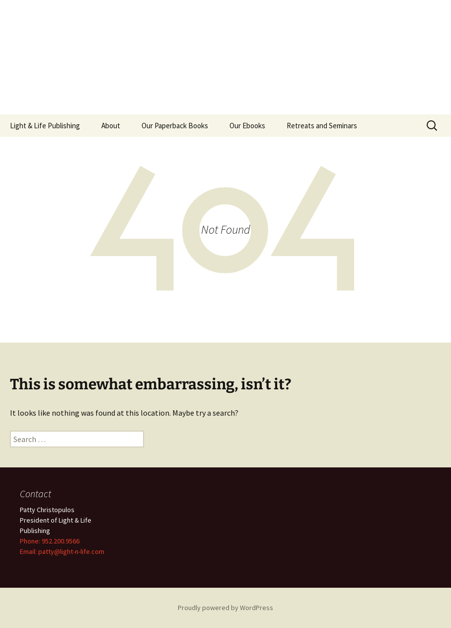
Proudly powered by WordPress (225, 607)
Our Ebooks (247, 125)
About (110, 125)
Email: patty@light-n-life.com (62, 551)
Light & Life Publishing (45, 125)
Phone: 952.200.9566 (49, 541)
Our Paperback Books (175, 125)
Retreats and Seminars (322, 125)
